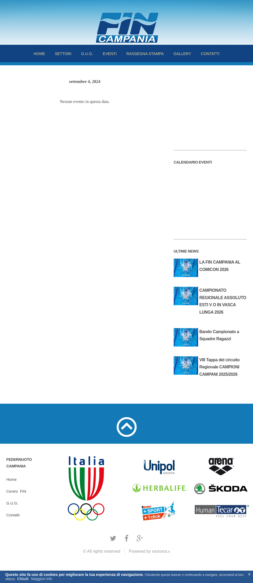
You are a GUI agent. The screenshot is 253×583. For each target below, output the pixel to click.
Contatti (12, 515)
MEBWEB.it (161, 552)
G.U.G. (87, 54)
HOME (39, 54)
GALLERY (182, 54)
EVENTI (110, 54)
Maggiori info (41, 579)
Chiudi (23, 579)
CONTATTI (210, 54)
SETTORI (63, 54)
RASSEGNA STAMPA (145, 54)
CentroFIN (16, 491)
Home (11, 479)
